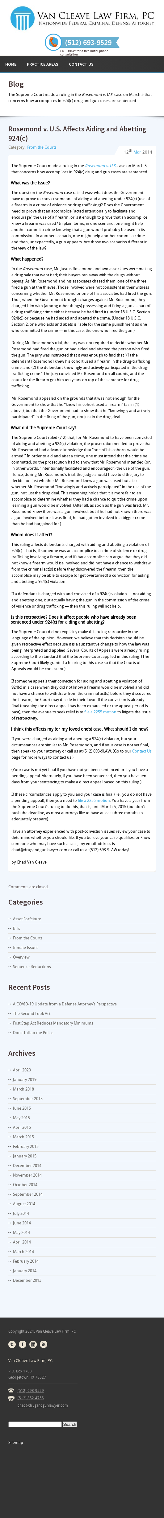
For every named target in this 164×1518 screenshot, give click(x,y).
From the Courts (42, 147)
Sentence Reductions (32, 966)
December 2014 (27, 1165)
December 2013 (27, 1280)
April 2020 (22, 1070)
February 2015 (26, 1146)
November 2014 (27, 1175)
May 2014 (21, 1232)
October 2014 (25, 1184)
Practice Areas (42, 64)
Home (10, 64)
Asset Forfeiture (27, 919)
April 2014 (22, 1242)
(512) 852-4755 (31, 1398)
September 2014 (28, 1194)
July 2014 (21, 1213)
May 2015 (21, 1118)
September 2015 (28, 1098)
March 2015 (23, 1137)
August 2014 (24, 1204)
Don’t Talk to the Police (33, 1032)
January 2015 (24, 1156)
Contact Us (81, 64)
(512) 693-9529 (31, 1390)
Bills (16, 928)
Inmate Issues (25, 947)
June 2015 (22, 1108)
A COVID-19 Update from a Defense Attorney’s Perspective (65, 1004)
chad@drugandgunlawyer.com (43, 1405)
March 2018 (23, 1089)
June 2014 (22, 1223)
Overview (21, 957)
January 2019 (24, 1079)
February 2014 (26, 1261)
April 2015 (22, 1127)
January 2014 (24, 1270)
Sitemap (15, 1442)
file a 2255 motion (100, 712)
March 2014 (23, 1251)
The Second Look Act (31, 1013)
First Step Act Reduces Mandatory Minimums (53, 1023)
